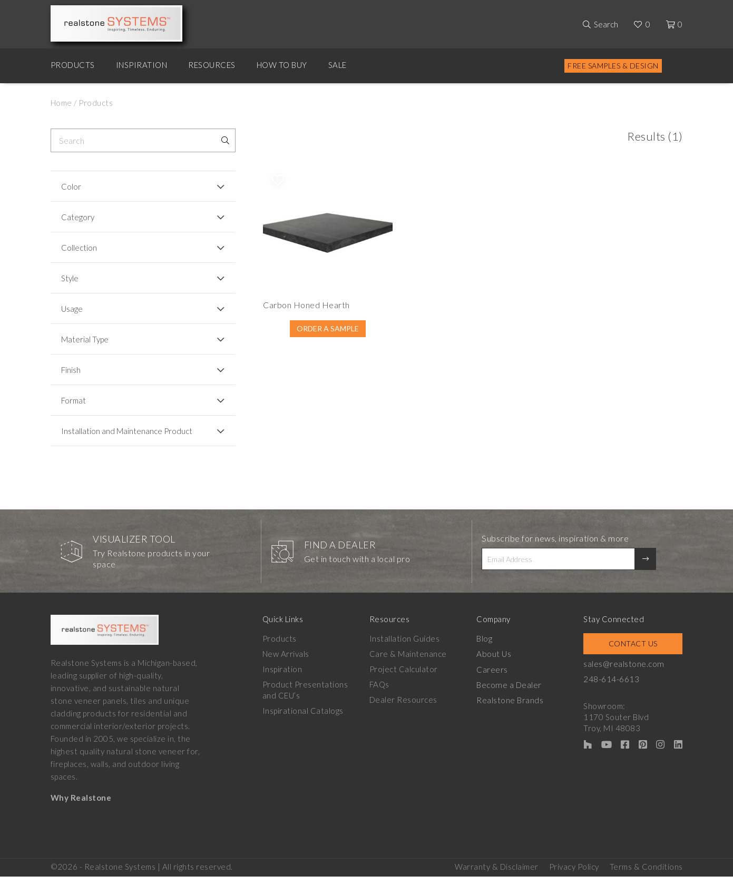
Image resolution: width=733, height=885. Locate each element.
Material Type (85, 339)
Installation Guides (405, 648)
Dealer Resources (404, 709)
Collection (79, 247)
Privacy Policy (574, 875)
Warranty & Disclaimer (497, 875)
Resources (212, 65)
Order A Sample (291, 343)
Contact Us (634, 652)
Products (73, 65)
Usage (72, 308)
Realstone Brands (511, 709)
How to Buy (282, 65)
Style (70, 278)
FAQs (380, 694)
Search (606, 24)
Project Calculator (404, 678)
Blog (486, 648)
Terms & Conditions (646, 875)
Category (77, 217)
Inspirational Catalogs (303, 720)
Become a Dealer (510, 694)
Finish (71, 370)
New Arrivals (285, 663)
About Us (495, 663)
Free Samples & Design (613, 65)
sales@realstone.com (625, 673)
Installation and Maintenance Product (111, 435)
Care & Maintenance (408, 663)
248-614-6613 (613, 688)
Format (73, 400)
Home (61, 102)
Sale (337, 65)
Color (71, 186)
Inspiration (142, 65)
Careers (494, 678)
